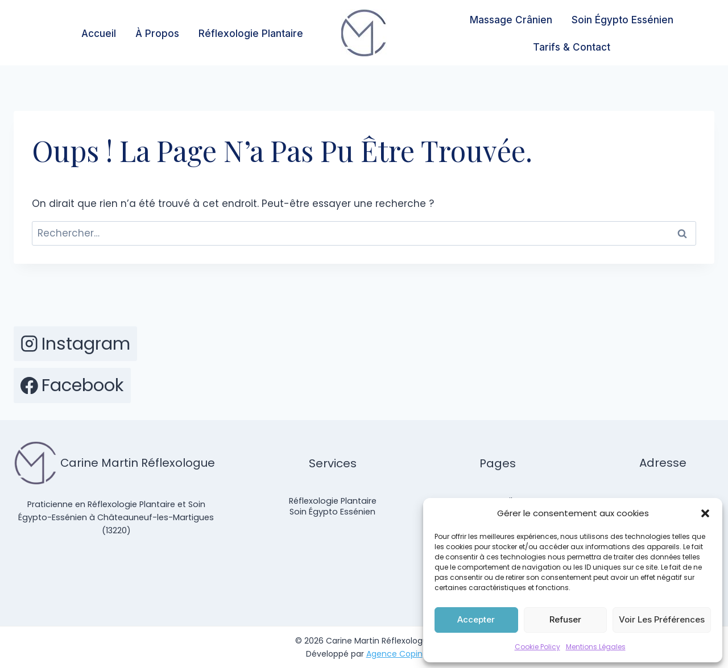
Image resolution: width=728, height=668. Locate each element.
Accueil (98, 33)
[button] (705, 513)
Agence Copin (394, 653)
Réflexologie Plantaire (250, 33)
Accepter (476, 619)
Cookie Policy (537, 647)
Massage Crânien (511, 20)
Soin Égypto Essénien (622, 20)
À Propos (157, 33)
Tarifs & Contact (571, 47)
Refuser (565, 619)
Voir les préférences (662, 619)
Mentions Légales (596, 647)
